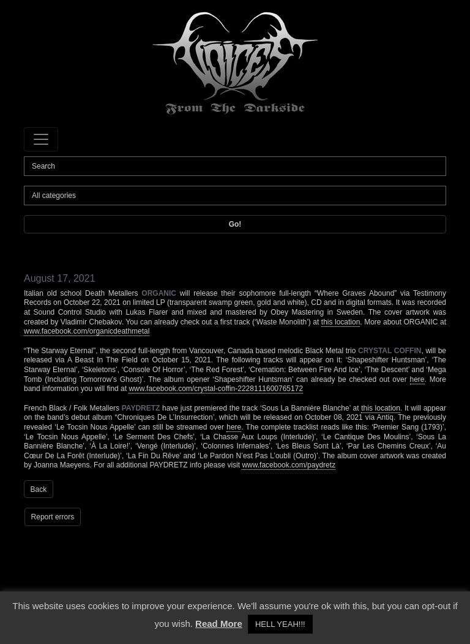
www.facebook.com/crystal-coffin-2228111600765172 (216, 388)
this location (340, 322)
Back (39, 489)
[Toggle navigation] (41, 139)
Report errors (53, 517)
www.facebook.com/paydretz (288, 465)
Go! (235, 224)
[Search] (235, 166)
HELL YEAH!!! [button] (280, 624)
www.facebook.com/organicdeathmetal (86, 331)
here (417, 379)
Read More (218, 623)
